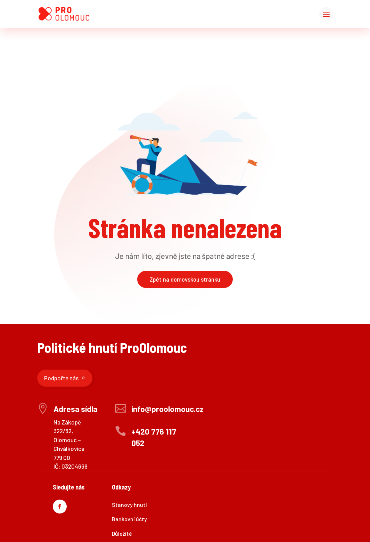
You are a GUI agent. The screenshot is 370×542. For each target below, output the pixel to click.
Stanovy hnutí (129, 504)
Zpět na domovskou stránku (185, 279)
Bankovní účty (129, 519)
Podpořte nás (61, 377)
